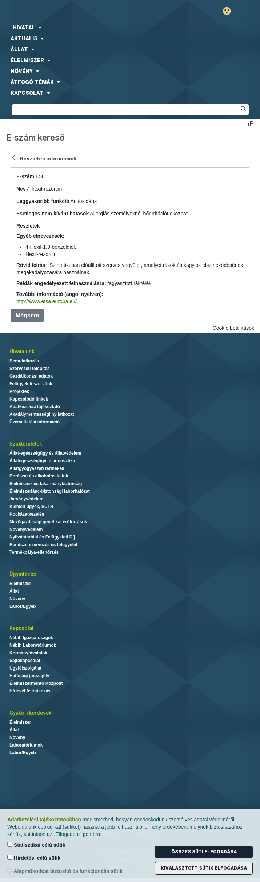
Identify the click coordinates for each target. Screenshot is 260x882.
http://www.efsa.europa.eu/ (46, 301)
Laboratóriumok (26, 745)
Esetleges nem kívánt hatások (52, 213)
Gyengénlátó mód (229, 11)
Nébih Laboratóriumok (32, 645)
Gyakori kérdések (30, 713)
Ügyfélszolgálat (25, 668)
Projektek (19, 391)
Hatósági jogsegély (29, 675)
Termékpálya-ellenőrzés (34, 552)
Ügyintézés (22, 574)
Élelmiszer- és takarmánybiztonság (45, 483)
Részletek (28, 226)
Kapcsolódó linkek (28, 399)
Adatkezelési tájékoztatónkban (44, 819)
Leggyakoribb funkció (42, 201)
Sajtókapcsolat (24, 660)
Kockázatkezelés (26, 514)
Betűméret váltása (250, 123)
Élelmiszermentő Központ (36, 683)
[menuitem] (130, 27)
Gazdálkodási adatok (31, 376)
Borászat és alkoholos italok (38, 476)
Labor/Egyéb (22, 606)
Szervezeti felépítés (29, 368)
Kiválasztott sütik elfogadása (204, 868)
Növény (17, 598)
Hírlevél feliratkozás (30, 691)
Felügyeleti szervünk (30, 383)
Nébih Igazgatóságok (31, 637)
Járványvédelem (26, 498)
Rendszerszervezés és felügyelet (43, 544)
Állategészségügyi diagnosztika (42, 460)
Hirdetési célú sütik (33, 858)
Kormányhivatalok (28, 652)
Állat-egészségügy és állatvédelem (45, 453)
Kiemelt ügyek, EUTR (31, 506)
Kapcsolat (21, 628)
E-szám (25, 176)
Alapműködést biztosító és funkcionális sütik (65, 871)
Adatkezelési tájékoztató (34, 406)
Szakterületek (25, 444)
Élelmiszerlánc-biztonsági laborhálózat (49, 491)
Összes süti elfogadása (204, 851)
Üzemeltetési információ (34, 421)
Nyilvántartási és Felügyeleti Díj (42, 537)
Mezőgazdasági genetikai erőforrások (48, 521)
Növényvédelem (26, 529)
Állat (14, 591)
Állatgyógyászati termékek (36, 468)
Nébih (65, 11)
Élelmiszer (20, 583)
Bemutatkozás (24, 360)
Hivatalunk (21, 351)
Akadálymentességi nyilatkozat (41, 414)
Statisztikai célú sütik (36, 845)
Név (21, 189)
